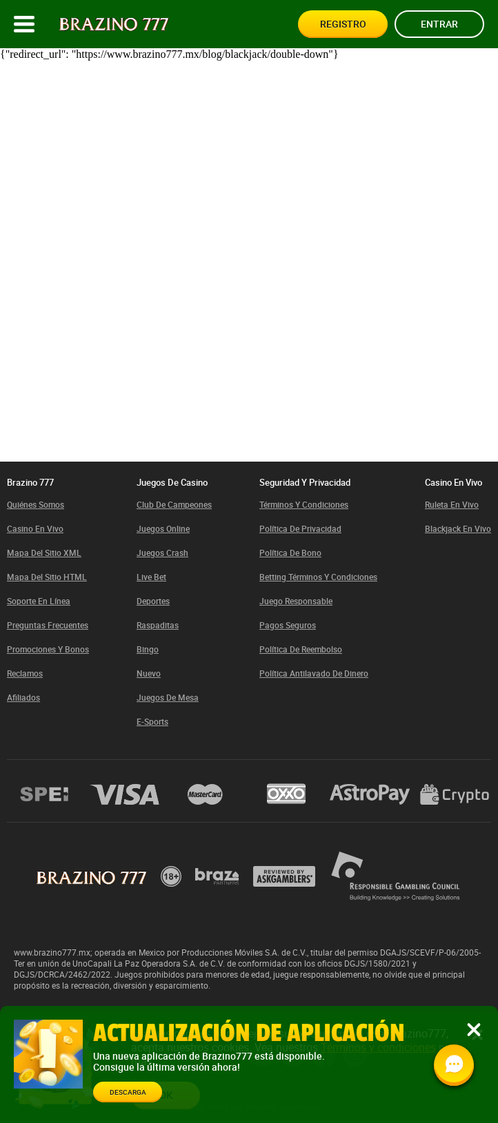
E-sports (152, 721)
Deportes (153, 600)
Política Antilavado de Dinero (313, 673)
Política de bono (290, 552)
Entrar (439, 23)
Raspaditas (158, 624)
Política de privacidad (300, 528)
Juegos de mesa (168, 697)
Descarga (128, 1092)
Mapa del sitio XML (44, 552)
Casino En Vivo (35, 528)
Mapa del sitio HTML (47, 576)
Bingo (148, 649)
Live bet (151, 576)
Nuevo (149, 673)
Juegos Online (163, 528)
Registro (343, 23)
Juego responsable (295, 600)
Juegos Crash (162, 552)
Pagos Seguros (287, 624)
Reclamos (25, 673)
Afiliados (23, 697)
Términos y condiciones (303, 504)
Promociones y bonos (48, 649)
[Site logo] (114, 24)
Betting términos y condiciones (318, 576)
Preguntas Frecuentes (47, 624)
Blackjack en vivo (458, 528)
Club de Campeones (174, 504)
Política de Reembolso (300, 649)
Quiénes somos (35, 504)
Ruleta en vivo (452, 504)
